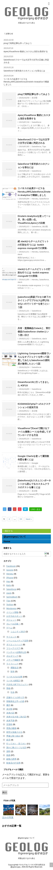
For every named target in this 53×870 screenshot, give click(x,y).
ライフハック (12, 664)
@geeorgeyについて (15, 536)
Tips (44, 146)
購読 (4, 792)
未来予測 (10, 720)
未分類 (34, 98)
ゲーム (9, 627)
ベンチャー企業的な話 (16, 652)
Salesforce (36, 122)
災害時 (9, 724)
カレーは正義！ (13, 624)
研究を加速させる (14, 732)
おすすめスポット (14, 616)
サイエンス (11, 637)
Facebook (11, 566)
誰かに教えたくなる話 (16, 747)
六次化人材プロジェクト (17, 684)
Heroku (35, 199)
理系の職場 (11, 728)
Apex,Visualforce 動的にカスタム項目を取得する (26, 51)
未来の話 (10, 713)
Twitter (9, 604)
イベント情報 (12, 612)
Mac (8, 581)
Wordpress (11, 608)
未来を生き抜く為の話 (16, 716)
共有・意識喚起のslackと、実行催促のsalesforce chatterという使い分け (34, 331)
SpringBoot (11, 597)
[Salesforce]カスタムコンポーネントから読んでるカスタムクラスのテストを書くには (34, 484)
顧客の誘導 (11, 759)
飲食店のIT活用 (13, 763)
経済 (8, 740)
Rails (8, 585)
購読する (8, 531)
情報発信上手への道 (15, 701)
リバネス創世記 (13, 680)
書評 (8, 705)
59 (21, 519)
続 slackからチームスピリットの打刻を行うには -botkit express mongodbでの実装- (33, 245)
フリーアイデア (13, 648)
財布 (13, 671)
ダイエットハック (14, 644)
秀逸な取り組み (13, 736)
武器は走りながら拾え (26, 858)
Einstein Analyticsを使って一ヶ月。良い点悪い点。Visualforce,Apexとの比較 (34, 219)
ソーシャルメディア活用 (17, 640)
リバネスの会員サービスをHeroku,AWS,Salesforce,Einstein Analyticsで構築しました (26, 82)
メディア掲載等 (13, 660)
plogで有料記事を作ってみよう (18, 43)
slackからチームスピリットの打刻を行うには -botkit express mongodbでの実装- (34, 272)
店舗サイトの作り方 (15, 697)
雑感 (8, 755)
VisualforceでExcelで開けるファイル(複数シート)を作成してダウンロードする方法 (34, 431)
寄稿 (8, 688)
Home (7, 541)
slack (20, 254)
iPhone (9, 577)
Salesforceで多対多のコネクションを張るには (24, 70)
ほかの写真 (7, 817)
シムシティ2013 (18, 631)
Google (35, 463)
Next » (29, 519)
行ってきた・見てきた (16, 743)
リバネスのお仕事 (14, 676)
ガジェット (11, 620)
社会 (13, 692)
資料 (8, 751)
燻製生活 (15, 667)
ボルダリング (12, 656)
